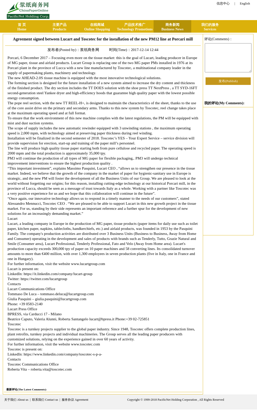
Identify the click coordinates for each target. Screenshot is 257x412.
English (245, 3)
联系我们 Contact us (45, 399)
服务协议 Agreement (75, 399)
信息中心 (223, 3)
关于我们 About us (16, 399)
